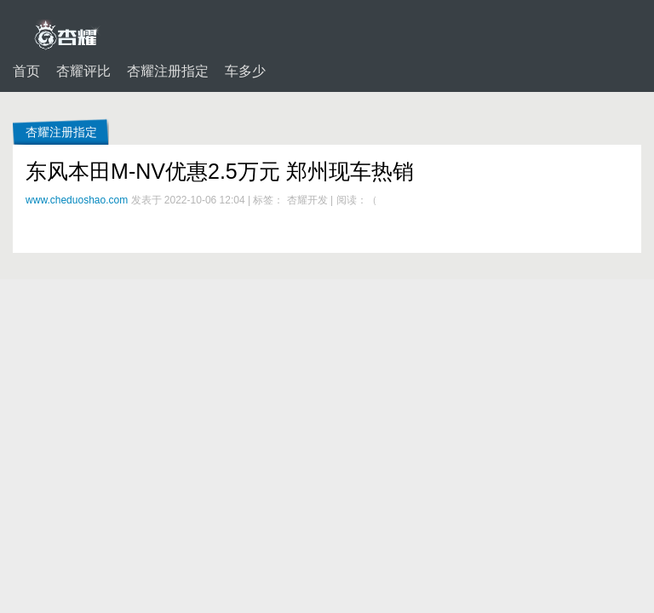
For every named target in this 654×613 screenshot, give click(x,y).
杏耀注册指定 (168, 71)
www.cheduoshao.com (77, 200)
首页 (26, 71)
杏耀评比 (83, 71)
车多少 (245, 71)
